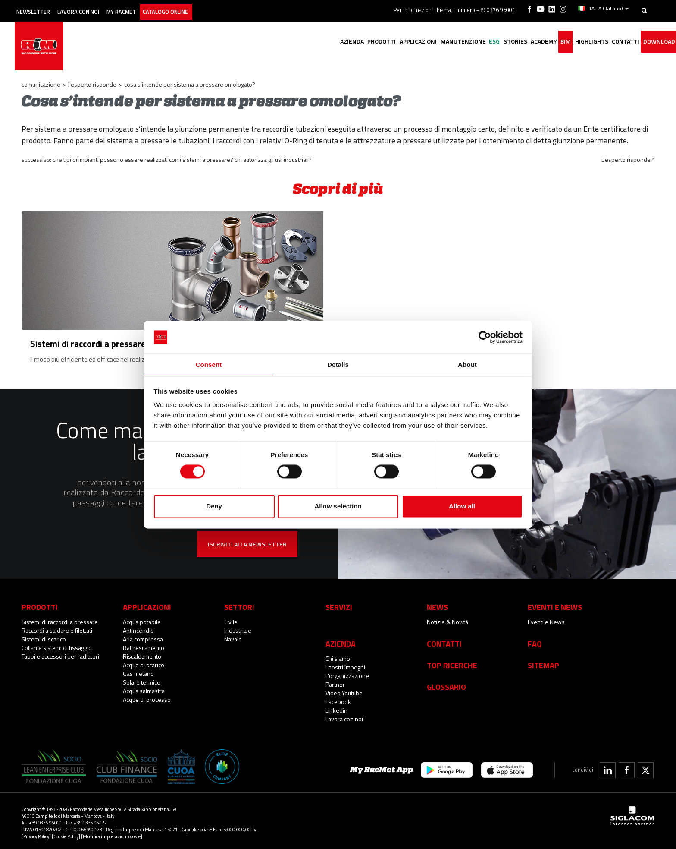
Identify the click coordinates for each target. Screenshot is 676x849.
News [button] (437, 603)
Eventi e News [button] (555, 603)
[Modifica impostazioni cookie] (111, 832)
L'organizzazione (347, 672)
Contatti (444, 640)
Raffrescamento (143, 644)
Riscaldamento (142, 652)
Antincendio (138, 626)
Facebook (338, 698)
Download (656, 42)
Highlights (578, 42)
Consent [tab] (209, 364)
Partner (335, 680)
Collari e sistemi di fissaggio (57, 644)
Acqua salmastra (144, 687)
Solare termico (141, 678)
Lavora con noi (94, 7)
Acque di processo (147, 696)
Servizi (338, 603)
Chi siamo (337, 655)
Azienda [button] (299, 42)
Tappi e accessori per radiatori (60, 652)
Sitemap (543, 662)
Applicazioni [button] (375, 42)
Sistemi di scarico (44, 635)
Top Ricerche (452, 662)
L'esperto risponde (92, 84)
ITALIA (604, 8)
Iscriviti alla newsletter (247, 540)
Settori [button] (239, 603)
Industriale (237, 626)
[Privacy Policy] (36, 832)
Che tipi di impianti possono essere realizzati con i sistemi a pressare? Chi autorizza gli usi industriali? (182, 159)
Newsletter (41, 7)
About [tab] (467, 364)
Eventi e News (546, 618)
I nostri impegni (345, 663)
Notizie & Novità (447, 618)
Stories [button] (487, 42)
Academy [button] (521, 42)
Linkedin (336, 706)
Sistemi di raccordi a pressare (60, 618)
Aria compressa (143, 635)
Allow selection (337, 507)
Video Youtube (344, 689)
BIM (548, 42)
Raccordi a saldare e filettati (57, 626)
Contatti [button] (617, 42)
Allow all (462, 507)
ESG (461, 42)
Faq (535, 640)
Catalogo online (198, 7)
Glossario (446, 683)
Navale (233, 635)
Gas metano (138, 670)
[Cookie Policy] (66, 832)
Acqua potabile (142, 618)
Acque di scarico (143, 661)
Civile (231, 618)
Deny (214, 507)
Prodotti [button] (333, 42)
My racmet (145, 7)
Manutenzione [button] (425, 42)
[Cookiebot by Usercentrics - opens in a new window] (485, 336)
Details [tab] (338, 364)
